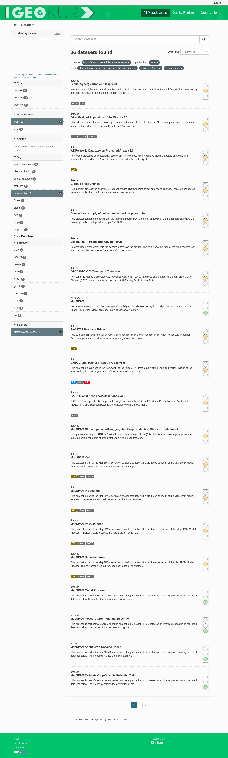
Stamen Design (34, 75)
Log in (217, 2)
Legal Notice (21, 743)
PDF (87, 382)
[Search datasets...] (135, 39)
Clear (57, 33)
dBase (81, 477)
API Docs (123, 719)
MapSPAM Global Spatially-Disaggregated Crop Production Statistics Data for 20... (125, 429)
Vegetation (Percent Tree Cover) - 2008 (96, 241)
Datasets (27, 25)
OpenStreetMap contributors (25, 77)
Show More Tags (23, 236)
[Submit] (204, 39)
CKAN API (19, 747)
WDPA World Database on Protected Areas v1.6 (102, 150)
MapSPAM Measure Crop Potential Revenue (100, 618)
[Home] (15, 25)
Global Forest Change (85, 183)
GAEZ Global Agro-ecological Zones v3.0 (98, 395)
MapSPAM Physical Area (87, 523)
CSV (74, 170)
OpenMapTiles (50, 75)
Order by (173, 51)
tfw (82, 103)
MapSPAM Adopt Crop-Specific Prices (96, 646)
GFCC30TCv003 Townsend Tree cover (96, 271)
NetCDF (75, 137)
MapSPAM (77, 301)
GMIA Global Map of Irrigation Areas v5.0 (98, 362)
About (17, 738)
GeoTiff (75, 103)
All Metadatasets (155, 12)
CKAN (157, 742)
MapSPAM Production (85, 490)
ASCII (83, 137)
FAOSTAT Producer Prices (88, 329)
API (112, 719)
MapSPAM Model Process (88, 590)
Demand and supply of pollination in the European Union (108, 213)
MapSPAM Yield (81, 457)
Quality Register (183, 12)
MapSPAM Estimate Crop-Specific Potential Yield (103, 675)
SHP (74, 382)
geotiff (74, 415)
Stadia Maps (20, 75)
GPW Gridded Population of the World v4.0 (99, 117)
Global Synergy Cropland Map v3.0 (94, 84)
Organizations (210, 12)
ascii (80, 382)
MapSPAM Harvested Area (88, 557)
